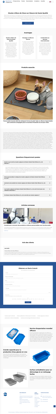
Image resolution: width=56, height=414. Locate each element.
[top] (54, 406)
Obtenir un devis (28, 23)
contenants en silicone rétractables (12, 317)
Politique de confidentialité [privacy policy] (41, 412)
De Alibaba (36, 406)
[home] (4, 1)
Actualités (43, 1)
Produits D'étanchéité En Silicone (25, 402)
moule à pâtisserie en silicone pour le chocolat (26, 315)
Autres (21, 403)
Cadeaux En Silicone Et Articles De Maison (26, 396)
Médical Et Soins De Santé (24, 399)
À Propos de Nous (16, 1)
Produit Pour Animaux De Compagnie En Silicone (26, 398)
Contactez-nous (9, 2)
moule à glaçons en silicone (43, 315)
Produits (23, 1)
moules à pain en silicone (10, 315)
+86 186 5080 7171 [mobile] (44, 399)
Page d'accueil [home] (8, 1)
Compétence (36, 1)
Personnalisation (29, 1)
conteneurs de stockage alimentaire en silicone (30, 317)
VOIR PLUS (6, 230)
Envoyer (28, 302)
